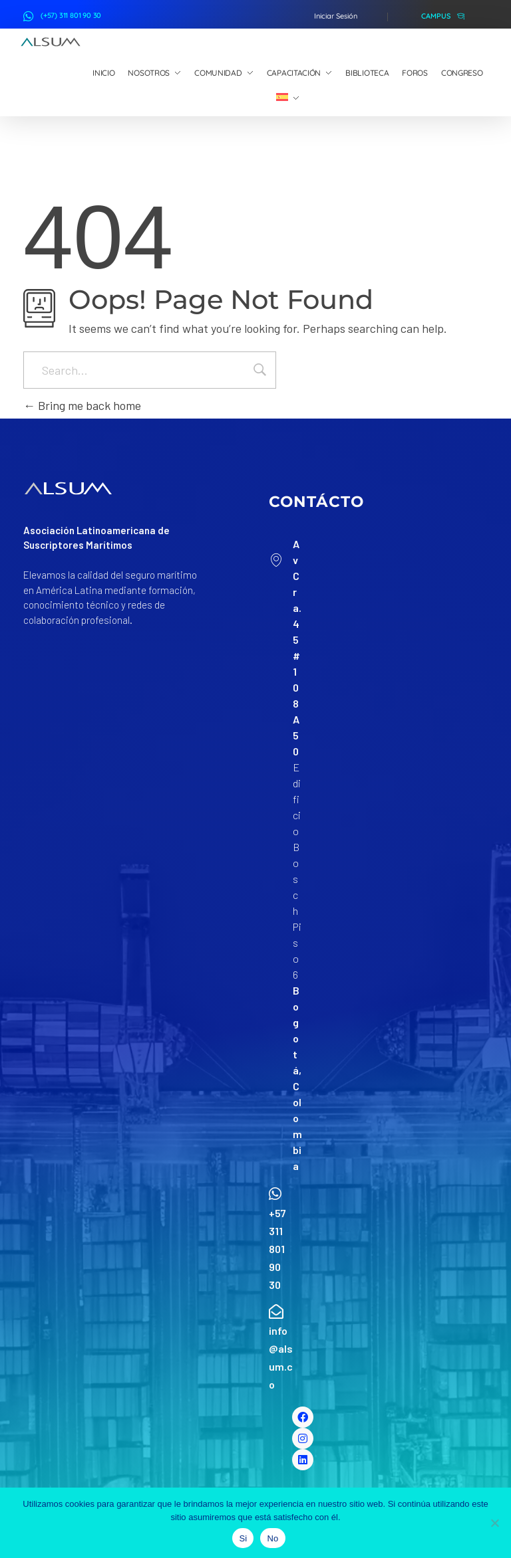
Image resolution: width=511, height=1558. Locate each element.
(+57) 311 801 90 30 (71, 15)
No (272, 1538)
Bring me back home (82, 405)
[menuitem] (287, 98)
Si (243, 1538)
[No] (494, 1522)
